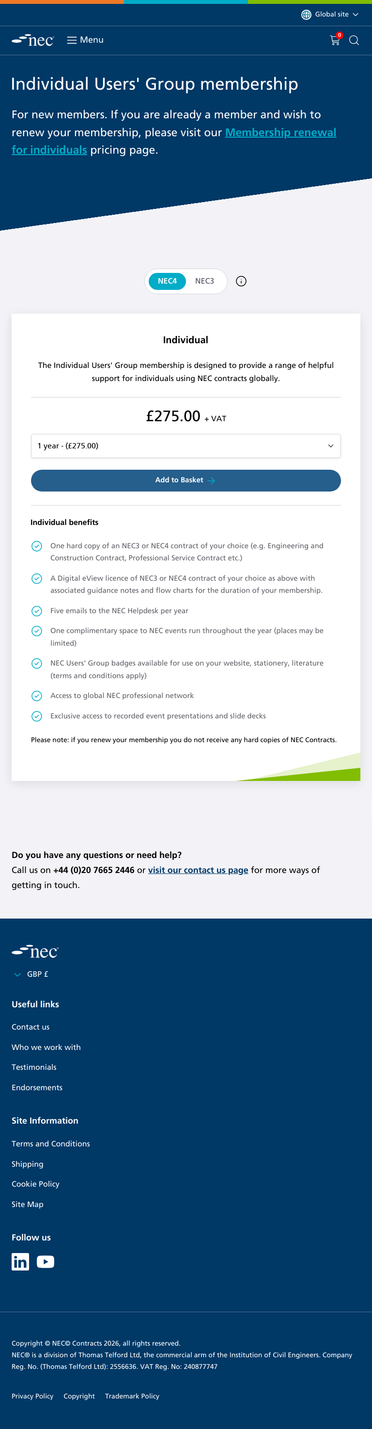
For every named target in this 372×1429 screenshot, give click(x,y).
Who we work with (46, 1047)
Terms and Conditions (51, 1144)
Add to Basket (186, 481)
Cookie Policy (36, 1184)
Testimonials (34, 1067)
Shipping (28, 1164)
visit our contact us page (198, 870)
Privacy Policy (32, 1396)
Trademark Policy (132, 1396)
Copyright (79, 1396)
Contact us (30, 1027)
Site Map (28, 1204)
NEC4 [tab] (167, 281)
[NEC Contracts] (33, 40)
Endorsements (37, 1088)
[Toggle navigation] (72, 40)
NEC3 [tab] (204, 281)
